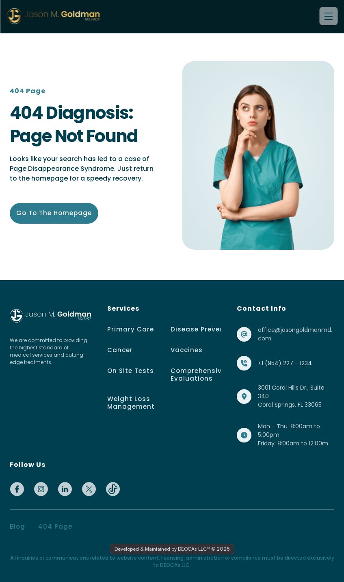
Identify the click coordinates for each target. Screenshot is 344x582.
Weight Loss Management (131, 403)
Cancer (120, 350)
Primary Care (130, 329)
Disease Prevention (204, 329)
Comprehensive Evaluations (199, 374)
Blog (17, 526)
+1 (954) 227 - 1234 (285, 363)
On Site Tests (130, 370)
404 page (55, 526)
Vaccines (187, 350)
